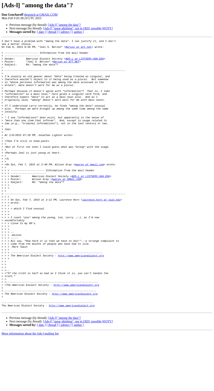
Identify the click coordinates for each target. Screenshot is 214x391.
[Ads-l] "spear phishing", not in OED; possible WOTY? (78, 28)
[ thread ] (52, 31)
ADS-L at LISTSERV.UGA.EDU (85, 62)
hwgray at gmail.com (89, 189)
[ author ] (78, 31)
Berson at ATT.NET (66, 66)
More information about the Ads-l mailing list (30, 387)
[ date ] (41, 31)
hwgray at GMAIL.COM (66, 207)
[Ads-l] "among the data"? (64, 24)
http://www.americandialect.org (81, 299)
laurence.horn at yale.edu (101, 232)
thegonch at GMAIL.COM (40, 14)
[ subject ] (65, 31)
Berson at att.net (79, 48)
